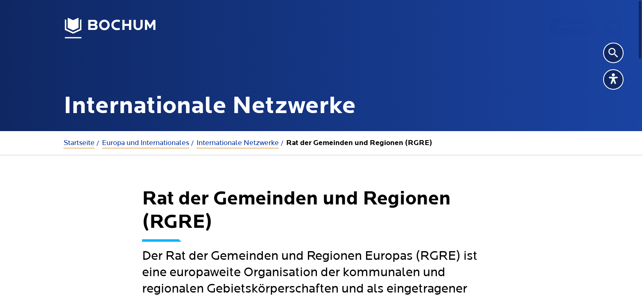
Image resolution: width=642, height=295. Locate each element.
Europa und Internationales (145, 143)
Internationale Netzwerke (238, 143)
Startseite (79, 143)
